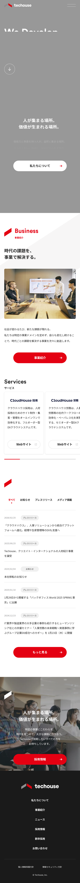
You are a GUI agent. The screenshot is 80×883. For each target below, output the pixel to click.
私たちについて (40, 800)
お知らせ (25, 500)
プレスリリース (43, 500)
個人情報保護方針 (26, 867)
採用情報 (40, 829)
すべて (11, 500)
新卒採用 (40, 838)
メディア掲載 (64, 500)
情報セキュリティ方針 (52, 867)
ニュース (40, 819)
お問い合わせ (40, 848)
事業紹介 (40, 810)
